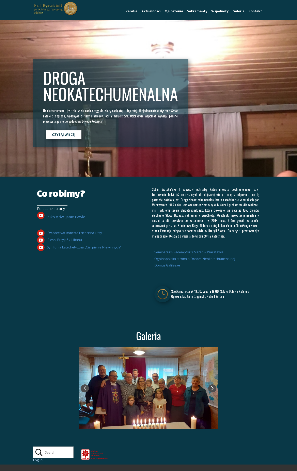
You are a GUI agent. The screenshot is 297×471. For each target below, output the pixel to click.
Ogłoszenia (174, 11)
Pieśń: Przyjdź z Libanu (64, 240)
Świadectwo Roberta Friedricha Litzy (74, 233)
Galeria (239, 11)
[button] (85, 388)
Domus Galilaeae (167, 265)
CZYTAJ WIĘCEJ (63, 134)
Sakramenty (197, 11)
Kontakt (255, 11)
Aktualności (151, 11)
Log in (38, 460)
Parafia (131, 11)
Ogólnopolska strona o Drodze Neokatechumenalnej (194, 259)
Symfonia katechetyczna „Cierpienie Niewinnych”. (84, 247)
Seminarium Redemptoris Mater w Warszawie (188, 252)
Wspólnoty (220, 11)
